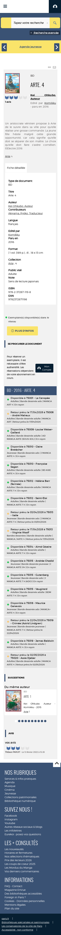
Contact (17, 886)
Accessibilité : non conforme (17, 929)
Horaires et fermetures (18, 852)
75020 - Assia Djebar (23, 658)
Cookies (9, 901)
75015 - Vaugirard (36, 589)
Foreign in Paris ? (15, 897)
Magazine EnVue (15, 889)
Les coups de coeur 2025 (20, 864)
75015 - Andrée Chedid (40, 560)
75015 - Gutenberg (37, 574)
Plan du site (12, 908)
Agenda (9, 782)
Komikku (50, 103)
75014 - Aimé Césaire (38, 546)
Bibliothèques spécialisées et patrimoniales (25, 922)
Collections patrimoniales (20, 797)
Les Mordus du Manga (18, 867)
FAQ (7, 886)
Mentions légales (15, 904)
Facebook (11, 815)
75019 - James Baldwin (40, 640)
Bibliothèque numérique (20, 801)
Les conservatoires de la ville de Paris (22, 926)
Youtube (10, 823)
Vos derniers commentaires (22, 871)
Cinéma (9, 789)
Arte (7, 156)
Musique (10, 786)
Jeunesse (10, 793)
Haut (56, 763)
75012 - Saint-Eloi (36, 498)
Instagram (11, 819)
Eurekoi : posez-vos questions (23, 834)
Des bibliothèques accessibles (23, 893)
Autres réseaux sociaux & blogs (23, 826)
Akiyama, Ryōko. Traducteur (25, 213)
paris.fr (5, 918)
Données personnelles (31, 901)
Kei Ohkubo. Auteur (20, 206)
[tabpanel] (30, 240)
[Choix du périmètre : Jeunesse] (6, 22)
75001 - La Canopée (38, 398)
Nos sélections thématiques (22, 856)
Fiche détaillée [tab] (16, 167)
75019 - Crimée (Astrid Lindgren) (32, 622)
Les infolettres (13, 830)
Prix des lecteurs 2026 (18, 860)
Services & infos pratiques (20, 778)
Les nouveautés (14, 849)
